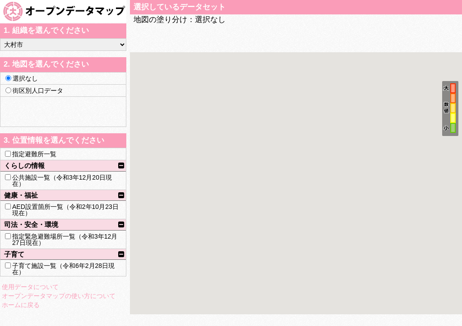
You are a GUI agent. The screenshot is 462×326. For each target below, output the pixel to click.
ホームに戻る (21, 304)
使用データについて (30, 286)
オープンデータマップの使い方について (59, 295)
